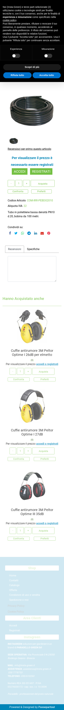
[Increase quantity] (26, 183)
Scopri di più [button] (32, 67)
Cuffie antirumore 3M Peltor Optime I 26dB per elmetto (32, 354)
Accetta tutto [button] (46, 75)
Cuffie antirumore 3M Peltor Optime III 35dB (32, 513)
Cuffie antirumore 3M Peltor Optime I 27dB (32, 433)
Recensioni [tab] (14, 249)
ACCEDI (19, 171)
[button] (32, 110)
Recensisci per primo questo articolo (29, 149)
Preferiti (41, 191)
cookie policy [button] (9, 20)
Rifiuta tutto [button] (17, 75)
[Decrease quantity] (11, 183)
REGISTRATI (41, 171)
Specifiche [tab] (33, 249)
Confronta (17, 191)
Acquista (42, 183)
